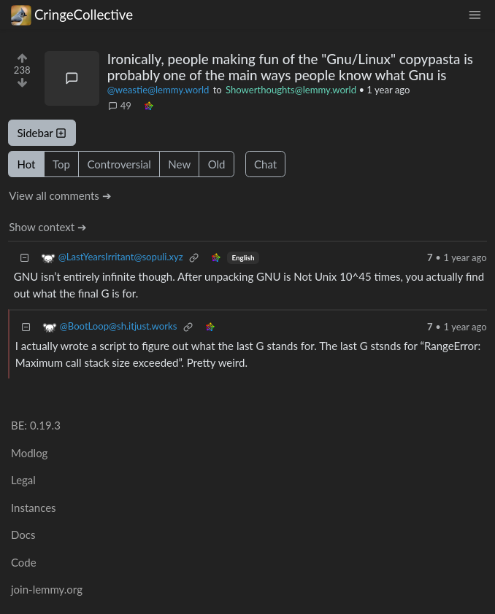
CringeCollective (72, 15)
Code (24, 562)
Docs (23, 534)
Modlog (29, 452)
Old (217, 164)
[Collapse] (25, 257)
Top (61, 164)
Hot (27, 164)
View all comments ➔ (60, 195)
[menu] (474, 14)
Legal (23, 479)
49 (119, 106)
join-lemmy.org (46, 589)
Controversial (118, 164)
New (179, 164)
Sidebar (42, 132)
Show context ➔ (48, 226)
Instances (33, 507)
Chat (265, 164)
